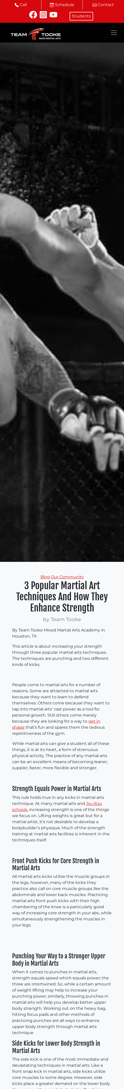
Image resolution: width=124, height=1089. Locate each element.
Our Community (67, 577)
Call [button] (21, 4)
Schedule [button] (62, 4)
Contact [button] (103, 4)
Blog (45, 577)
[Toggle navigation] (114, 33)
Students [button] (81, 16)
